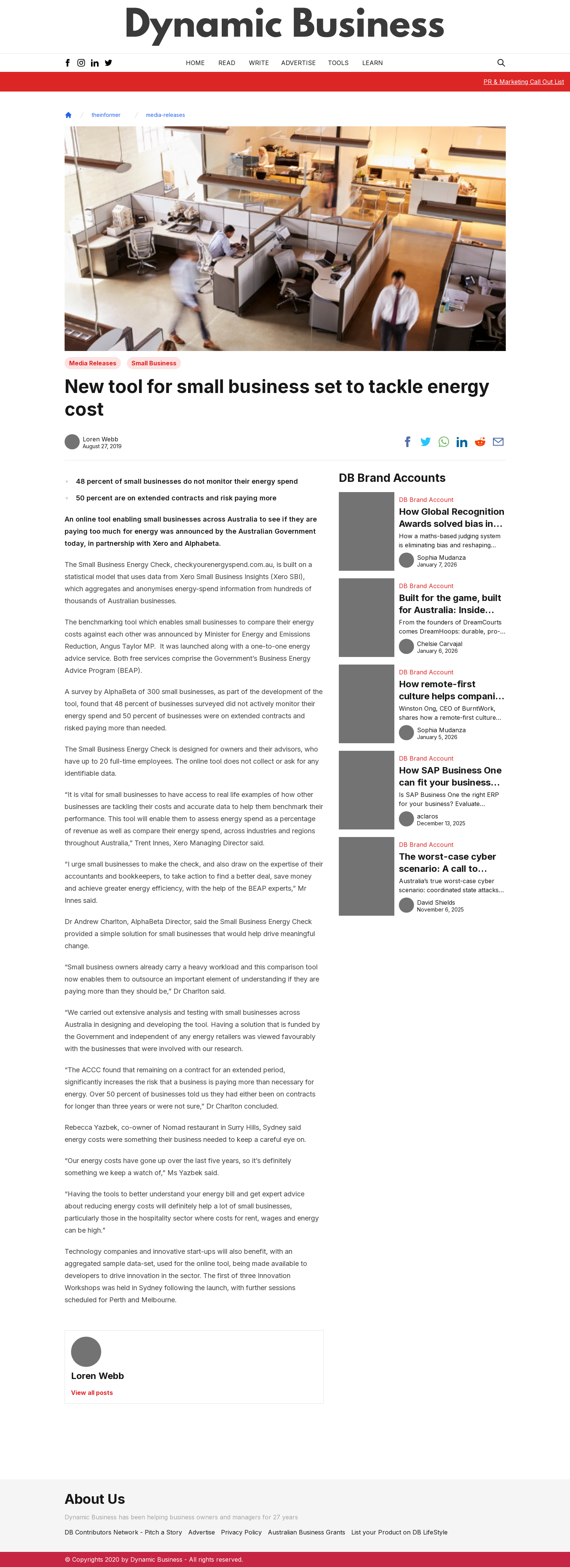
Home (195, 63)
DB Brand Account (426, 499)
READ (226, 63)
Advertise (298, 63)
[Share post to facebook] (407, 441)
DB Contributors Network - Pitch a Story (123, 1532)
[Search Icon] (501, 62)
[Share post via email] (498, 441)
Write (259, 63)
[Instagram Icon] (81, 63)
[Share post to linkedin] (462, 441)
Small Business (153, 363)
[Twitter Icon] (108, 63)
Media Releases (92, 363)
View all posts (92, 1392)
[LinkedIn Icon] (95, 63)
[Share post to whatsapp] (443, 441)
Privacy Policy (241, 1532)
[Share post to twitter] (425, 441)
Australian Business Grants (306, 1532)
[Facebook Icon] (68, 63)
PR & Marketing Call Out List (523, 81)
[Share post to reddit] (480, 441)
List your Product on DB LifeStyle (399, 1532)
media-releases (165, 115)
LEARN (372, 63)
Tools (338, 63)
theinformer (106, 115)
